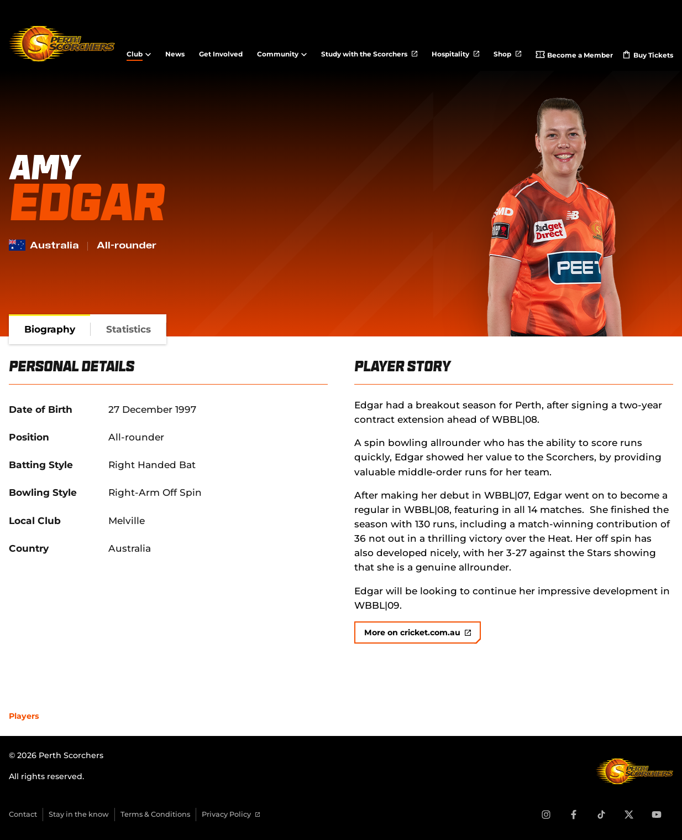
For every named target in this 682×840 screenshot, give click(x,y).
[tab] (50, 329)
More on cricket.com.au (417, 632)
